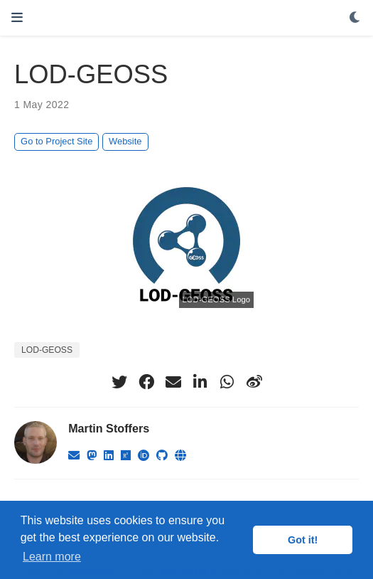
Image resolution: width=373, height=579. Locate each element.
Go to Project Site (56, 141)
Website (125, 141)
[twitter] (119, 382)
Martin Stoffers (108, 428)
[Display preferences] (355, 18)
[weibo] (254, 382)
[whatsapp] (227, 382)
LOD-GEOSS (46, 350)
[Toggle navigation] (17, 17)
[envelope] (173, 382)
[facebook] (146, 382)
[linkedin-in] (200, 382)
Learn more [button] (52, 557)
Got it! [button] (303, 540)
